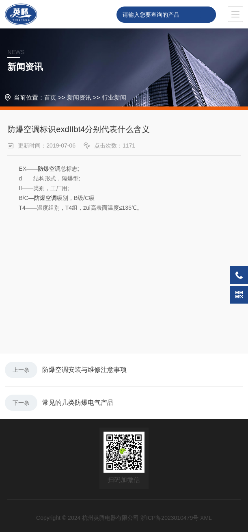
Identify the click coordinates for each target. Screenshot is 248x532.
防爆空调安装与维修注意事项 (84, 369)
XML (206, 518)
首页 (50, 97)
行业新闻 (114, 97)
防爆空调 (49, 168)
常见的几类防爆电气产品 (78, 402)
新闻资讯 (79, 97)
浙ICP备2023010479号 (169, 518)
